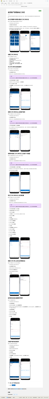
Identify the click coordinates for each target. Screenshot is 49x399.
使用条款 (39, 397)
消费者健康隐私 (35, 397)
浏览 (6, 4)
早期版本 (24, 397)
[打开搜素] (46, 1)
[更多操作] (47, 4)
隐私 (30, 397)
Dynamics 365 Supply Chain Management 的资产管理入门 (15, 4)
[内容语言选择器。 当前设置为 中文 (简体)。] (3, 397)
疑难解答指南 (16, 388)
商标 (41, 397)
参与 (28, 397)
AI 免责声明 (20, 397)
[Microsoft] (1, 1)
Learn (2, 4)
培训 (4, 4)
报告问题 (21, 388)
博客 (26, 397)
